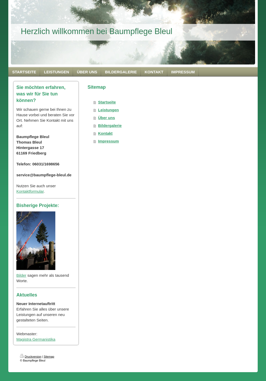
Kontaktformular (30, 191)
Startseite (107, 102)
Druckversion (30, 356)
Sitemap (49, 356)
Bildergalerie (110, 125)
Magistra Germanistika (35, 339)
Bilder (21, 275)
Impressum (108, 141)
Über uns (106, 117)
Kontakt (105, 133)
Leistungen (108, 110)
